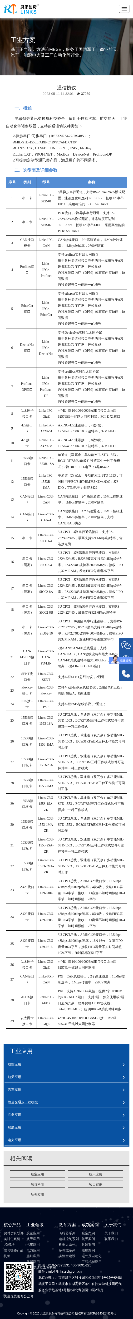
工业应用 (21, 1051)
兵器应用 (33, 1262)
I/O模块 (9, 1244)
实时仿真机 (12, 1239)
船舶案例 (88, 1250)
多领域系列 (67, 1250)
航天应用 (95, 1174)
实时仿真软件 (14, 1233)
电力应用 (33, 1250)
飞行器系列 (67, 1233)
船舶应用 (33, 1256)
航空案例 (88, 1233)
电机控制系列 (69, 1239)
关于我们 (111, 1233)
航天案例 (88, 1239)
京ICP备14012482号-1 (101, 1313)
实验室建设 (67, 1256)
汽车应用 (33, 1244)
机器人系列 (67, 1244)
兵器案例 (88, 1244)
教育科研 (37, 1184)
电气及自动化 (92, 1256)
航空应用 (37, 1174)
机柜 (7, 1256)
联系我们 (111, 1239)
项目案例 (95, 1184)
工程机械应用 (92, 1262)
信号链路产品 (14, 1250)
